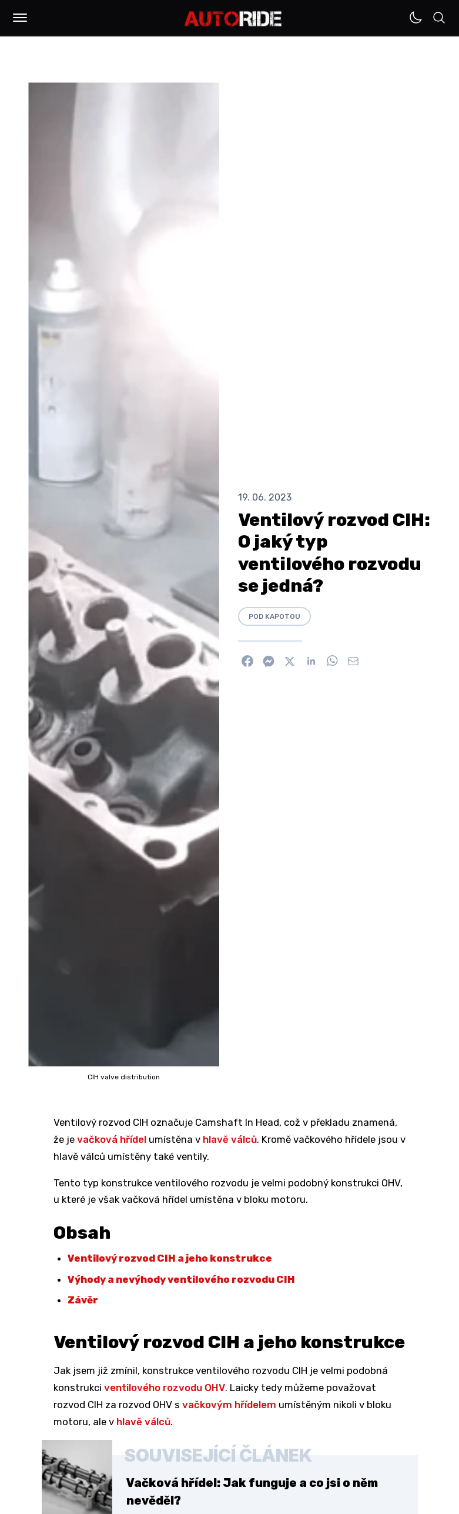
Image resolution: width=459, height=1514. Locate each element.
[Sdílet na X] (289, 661)
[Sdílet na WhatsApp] (332, 661)
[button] (20, 18)
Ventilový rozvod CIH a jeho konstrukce (170, 1258)
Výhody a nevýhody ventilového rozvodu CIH (181, 1279)
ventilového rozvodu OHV (164, 1387)
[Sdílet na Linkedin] (310, 661)
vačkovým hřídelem (229, 1404)
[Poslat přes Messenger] (268, 661)
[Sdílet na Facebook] (247, 661)
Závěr (83, 1300)
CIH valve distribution (124, 1077)
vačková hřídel (111, 1139)
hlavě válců (230, 1139)
